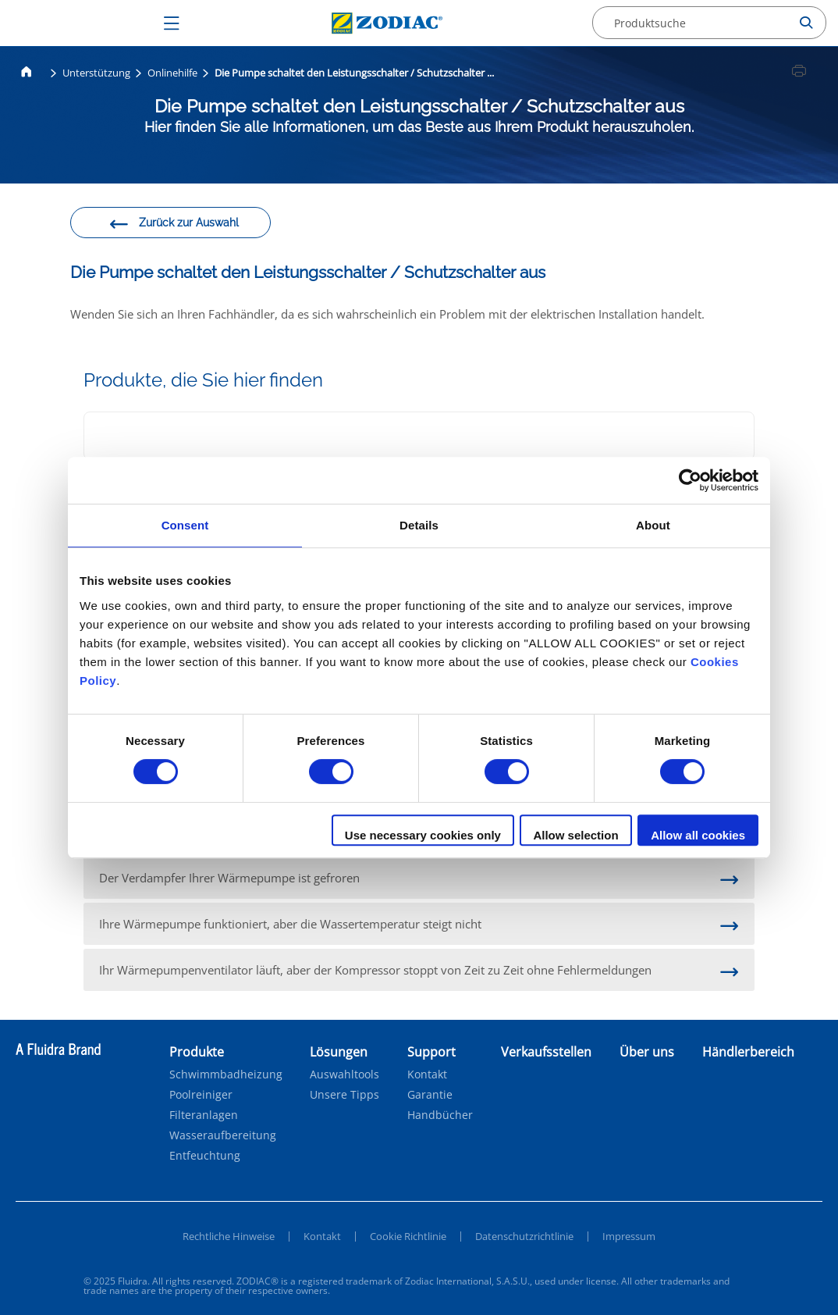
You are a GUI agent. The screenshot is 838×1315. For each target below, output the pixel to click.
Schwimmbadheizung (225, 1074)
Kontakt (427, 1074)
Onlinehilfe (172, 73)
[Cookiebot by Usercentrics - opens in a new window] (690, 480)
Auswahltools (344, 1074)
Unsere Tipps (344, 1095)
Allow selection (575, 835)
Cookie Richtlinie (408, 1236)
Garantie (430, 1095)
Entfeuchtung (204, 1155)
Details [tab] (419, 525)
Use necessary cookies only (423, 835)
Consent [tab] (185, 525)
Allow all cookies (698, 835)
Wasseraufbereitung (222, 1135)
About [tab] (653, 525)
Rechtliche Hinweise (229, 1236)
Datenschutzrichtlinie (524, 1236)
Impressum (628, 1236)
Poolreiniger (201, 1095)
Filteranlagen (203, 1115)
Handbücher (440, 1115)
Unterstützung (96, 73)
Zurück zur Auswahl (173, 225)
